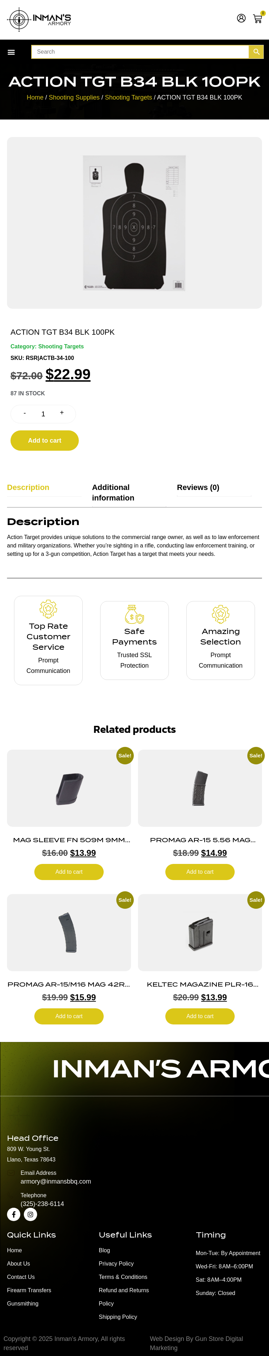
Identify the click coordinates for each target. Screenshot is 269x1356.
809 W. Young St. (28, 1149)
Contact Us (21, 1277)
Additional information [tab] (113, 492)
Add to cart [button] (68, 872)
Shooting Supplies (74, 97)
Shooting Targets (128, 97)
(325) (28, 1203)
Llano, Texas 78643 (31, 1160)
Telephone (34, 1195)
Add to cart (44, 440)
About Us (18, 1264)
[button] (11, 52)
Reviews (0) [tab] (198, 487)
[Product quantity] (43, 414)
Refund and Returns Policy (124, 1297)
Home (35, 97)
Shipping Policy (118, 1317)
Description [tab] (28, 487)
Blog (104, 1250)
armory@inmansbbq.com (56, 1181)
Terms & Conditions (123, 1277)
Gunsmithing (23, 1304)
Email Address (38, 1173)
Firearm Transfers (29, 1290)
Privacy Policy (116, 1264)
